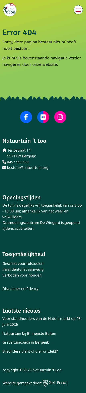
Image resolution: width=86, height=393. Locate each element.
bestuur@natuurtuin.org (25, 167)
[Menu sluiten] (78, 9)
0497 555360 (15, 161)
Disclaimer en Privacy (20, 288)
